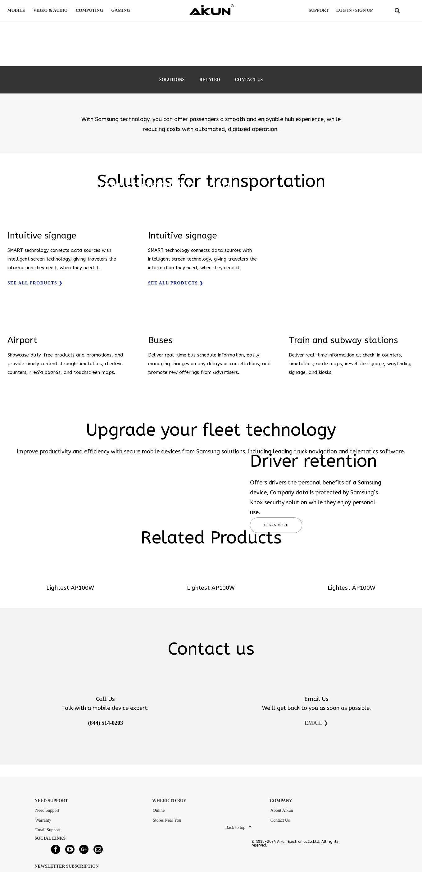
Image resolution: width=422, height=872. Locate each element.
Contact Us (280, 820)
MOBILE (17, 10)
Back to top (235, 827)
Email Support (47, 830)
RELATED (209, 79)
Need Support (47, 810)
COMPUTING (90, 10)
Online (159, 810)
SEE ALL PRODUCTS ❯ (35, 283)
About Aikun (281, 810)
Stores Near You (167, 820)
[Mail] (98, 849)
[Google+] (83, 849)
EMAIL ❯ (316, 723)
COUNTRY (410, 10)
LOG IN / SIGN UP (354, 10)
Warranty (43, 820)
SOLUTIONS (172, 79)
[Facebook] (55, 849)
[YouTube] (70, 849)
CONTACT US (249, 79)
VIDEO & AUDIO (51, 10)
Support (319, 10)
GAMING (121, 10)
